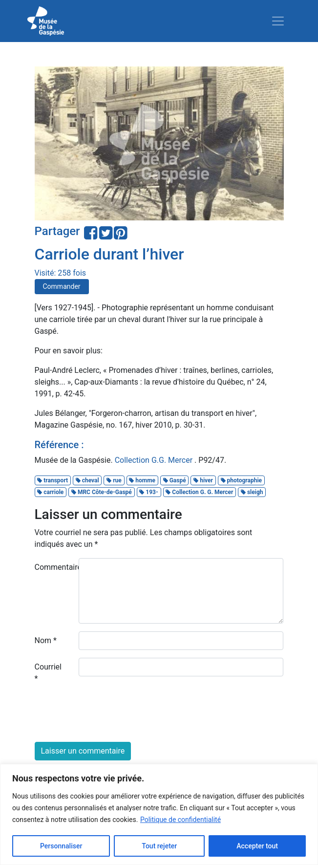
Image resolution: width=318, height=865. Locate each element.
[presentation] (109, 715)
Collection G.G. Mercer (154, 460)
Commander (62, 286)
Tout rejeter (159, 846)
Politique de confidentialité (180, 819)
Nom (46, 640)
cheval (87, 480)
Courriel (48, 672)
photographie (241, 480)
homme (142, 480)
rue (114, 480)
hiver (203, 480)
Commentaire (53, 567)
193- (148, 492)
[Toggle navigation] (278, 21)
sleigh (252, 492)
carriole (50, 492)
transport (52, 480)
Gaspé (174, 480)
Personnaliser (61, 846)
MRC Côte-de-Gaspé (101, 492)
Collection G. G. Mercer (199, 492)
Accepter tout (257, 846)
